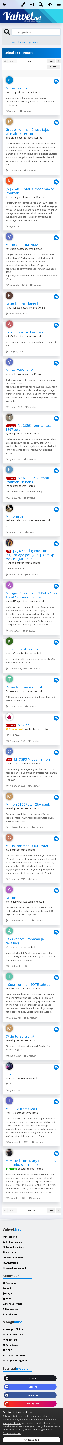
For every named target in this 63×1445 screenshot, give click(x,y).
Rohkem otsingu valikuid (25, 42)
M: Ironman (15, 516)
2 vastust (30, 170)
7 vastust (31, 406)
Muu (33, 1040)
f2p (7, 485)
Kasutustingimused (40, 1429)
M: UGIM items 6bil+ (21, 1109)
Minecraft (10, 1339)
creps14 (10, 763)
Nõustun (31, 1439)
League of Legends (15, 1360)
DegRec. (10, 562)
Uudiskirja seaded (14, 1267)
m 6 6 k (10, 808)
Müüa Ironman (18, 88)
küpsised (32, 1419)
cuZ (8, 849)
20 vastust (31, 574)
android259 (12, 601)
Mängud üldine (13, 1329)
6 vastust (34, 1197)
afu (7, 947)
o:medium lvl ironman (23, 649)
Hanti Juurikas (13, 307)
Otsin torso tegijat (20, 1036)
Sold (9, 1074)
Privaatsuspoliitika (12, 1432)
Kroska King (12, 197)
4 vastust (34, 740)
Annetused (10, 1262)
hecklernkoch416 (15, 520)
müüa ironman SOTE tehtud (28, 984)
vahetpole (11, 248)
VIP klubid (10, 1252)
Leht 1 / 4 (31, 61)
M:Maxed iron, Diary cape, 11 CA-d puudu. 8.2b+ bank (31, 1162)
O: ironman (15, 897)
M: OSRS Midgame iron (32, 759)
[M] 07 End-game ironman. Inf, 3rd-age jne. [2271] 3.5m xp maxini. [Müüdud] (30, 554)
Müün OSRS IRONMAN (23, 245)
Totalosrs (11, 691)
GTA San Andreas (14, 1355)
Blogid (8, 1293)
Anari (8, 1078)
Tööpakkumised (13, 1247)
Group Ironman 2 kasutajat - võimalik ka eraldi (28, 131)
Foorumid (9, 1282)
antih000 (10, 336)
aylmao (10, 433)
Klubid (7, 1288)
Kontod (36, 92)
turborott (10, 988)
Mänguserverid (12, 1303)
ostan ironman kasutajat (25, 332)
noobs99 (10, 653)
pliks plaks (11, 137)
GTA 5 (7, 1350)
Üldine (41, 307)
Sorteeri (53, 67)
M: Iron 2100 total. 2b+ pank (28, 804)
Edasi (50, 61)
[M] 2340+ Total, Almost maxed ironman (30, 191)
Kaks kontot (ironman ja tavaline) (25, 941)
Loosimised (10, 1314)
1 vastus (25, 111)
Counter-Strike (13, 1334)
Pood (7, 1298)
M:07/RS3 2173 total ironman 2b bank (27, 480)
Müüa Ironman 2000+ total (27, 846)
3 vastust (30, 459)
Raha (35, 1112)
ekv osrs (10, 92)
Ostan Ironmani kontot (24, 687)
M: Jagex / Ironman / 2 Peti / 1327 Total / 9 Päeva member (31, 595)
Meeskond (10, 1236)
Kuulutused (10, 1308)
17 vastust (30, 1017)
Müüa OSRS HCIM (19, 370)
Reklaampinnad (13, 1257)
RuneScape (10, 1344)
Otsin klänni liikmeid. (22, 303)
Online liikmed (12, 1241)
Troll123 (10, 1112)
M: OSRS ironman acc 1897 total (28, 427)
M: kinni (24, 725)
